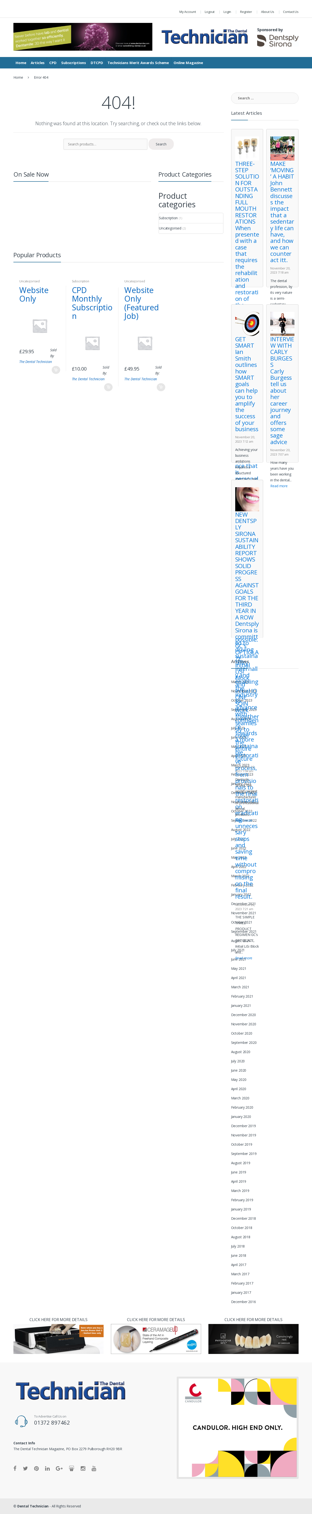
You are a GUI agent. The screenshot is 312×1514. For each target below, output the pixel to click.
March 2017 (240, 1274)
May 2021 (238, 968)
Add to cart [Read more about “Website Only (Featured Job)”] (160, 387)
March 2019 (240, 1190)
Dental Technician (33, 1506)
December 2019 (243, 1126)
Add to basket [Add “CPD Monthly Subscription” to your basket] (108, 387)
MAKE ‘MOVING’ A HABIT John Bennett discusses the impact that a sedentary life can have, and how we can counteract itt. (282, 212)
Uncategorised (170, 228)
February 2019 (242, 1200)
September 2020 (244, 1042)
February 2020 (242, 1107)
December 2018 (243, 1218)
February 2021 (242, 996)
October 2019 (241, 1144)
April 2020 (238, 1088)
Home (21, 62)
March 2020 (240, 1098)
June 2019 (238, 1172)
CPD (53, 62)
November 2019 (243, 1135)
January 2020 (241, 1116)
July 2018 (238, 1246)
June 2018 (238, 1255)
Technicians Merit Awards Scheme (138, 62)
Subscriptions (73, 62)
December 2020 (243, 1014)
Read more (244, 958)
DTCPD (97, 62)
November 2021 (243, 913)
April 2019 (238, 1181)
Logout (209, 12)
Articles (38, 62)
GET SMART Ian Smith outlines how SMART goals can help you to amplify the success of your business (246, 384)
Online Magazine (188, 62)
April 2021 (238, 977)
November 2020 (243, 1024)
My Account (187, 12)
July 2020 (238, 1061)
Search (161, 144)
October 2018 (241, 1227)
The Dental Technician (35, 361)
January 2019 (241, 1209)
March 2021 (240, 987)
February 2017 (242, 1283)
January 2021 (241, 1005)
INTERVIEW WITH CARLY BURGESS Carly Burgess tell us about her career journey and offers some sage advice (282, 390)
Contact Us (291, 12)
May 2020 (238, 1079)
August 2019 (240, 1163)
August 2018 (240, 1237)
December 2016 (243, 1301)
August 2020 (240, 1051)
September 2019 (244, 1153)
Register (246, 12)
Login (227, 12)
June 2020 (238, 1070)
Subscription (168, 218)
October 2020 (241, 1033)
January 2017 (241, 1292)
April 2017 (238, 1264)
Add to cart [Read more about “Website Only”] (55, 370)
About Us (267, 12)
